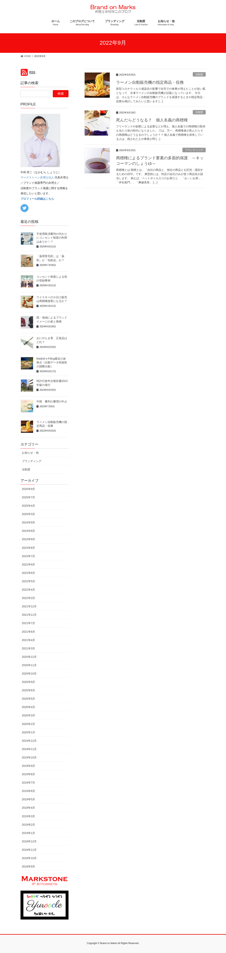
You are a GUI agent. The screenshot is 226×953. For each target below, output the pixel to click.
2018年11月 (29, 849)
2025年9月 (28, 489)
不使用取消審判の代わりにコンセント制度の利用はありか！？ (51, 237)
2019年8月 (28, 774)
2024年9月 (28, 522)
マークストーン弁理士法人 (37, 177)
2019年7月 (28, 782)
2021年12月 (29, 606)
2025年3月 (28, 514)
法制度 (199, 74)
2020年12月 (29, 656)
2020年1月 (28, 732)
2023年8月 (28, 547)
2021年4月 (28, 640)
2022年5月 (28, 581)
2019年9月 (28, 765)
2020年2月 (28, 724)
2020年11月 (29, 665)
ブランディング (194, 150)
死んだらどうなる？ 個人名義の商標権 (152, 120)
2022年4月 (28, 589)
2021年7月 (28, 623)
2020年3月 (28, 715)
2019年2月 (28, 824)
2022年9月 (28, 564)
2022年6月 (28, 572)
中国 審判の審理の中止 (51, 401)
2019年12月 (29, 740)
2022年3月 (28, 598)
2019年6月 (28, 791)
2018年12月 (29, 841)
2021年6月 (28, 631)
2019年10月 (29, 757)
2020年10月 (29, 673)
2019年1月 (28, 833)
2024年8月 (28, 530)
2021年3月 (28, 648)
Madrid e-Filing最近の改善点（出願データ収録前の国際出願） (51, 362)
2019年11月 (29, 749)
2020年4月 (28, 707)
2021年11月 (29, 614)
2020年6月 (28, 690)
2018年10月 (29, 858)
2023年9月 (28, 539)
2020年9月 (28, 682)
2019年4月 (28, 807)
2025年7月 (28, 497)
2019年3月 (28, 816)
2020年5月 (28, 698)
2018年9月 (28, 866)
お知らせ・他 (30, 452)
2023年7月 (28, 556)
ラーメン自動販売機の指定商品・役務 (150, 82)
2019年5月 (28, 799)
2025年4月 (28, 505)
